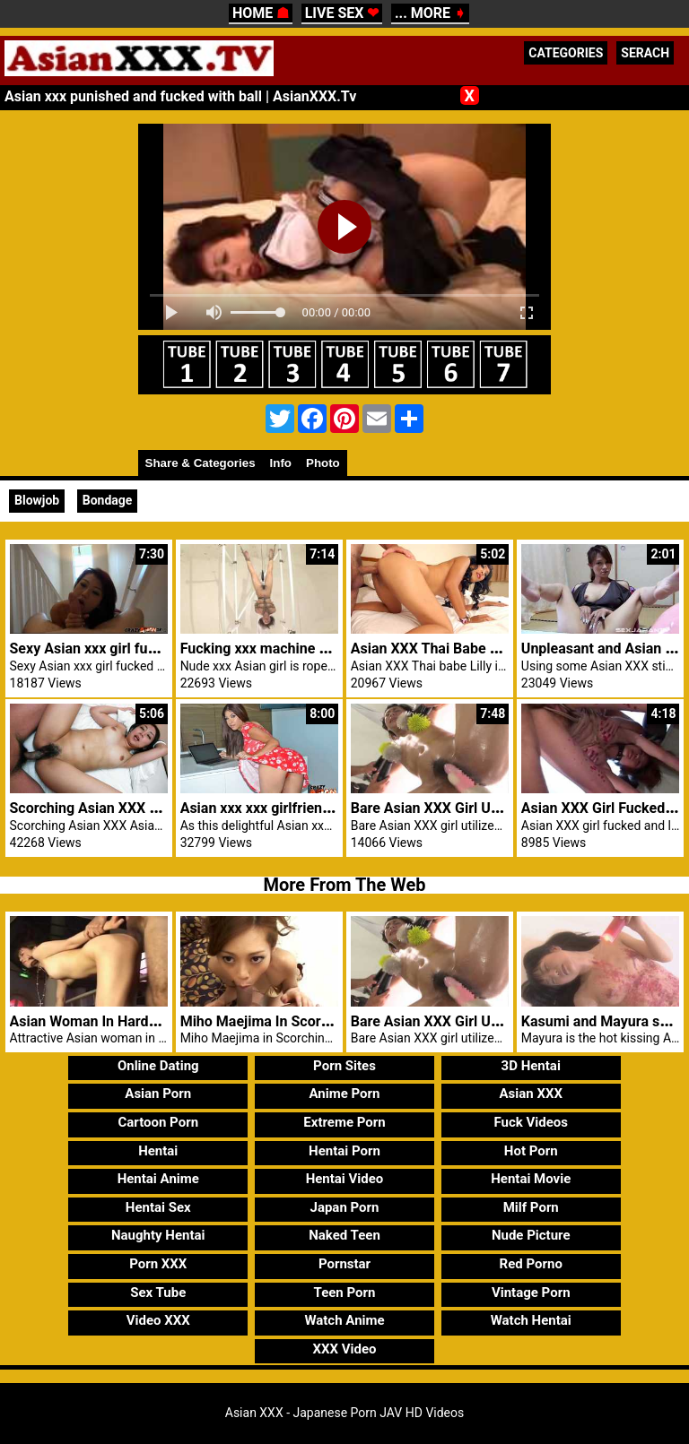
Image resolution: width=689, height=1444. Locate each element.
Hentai (158, 1151)
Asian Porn (158, 1093)
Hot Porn (531, 1151)
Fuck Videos (530, 1122)
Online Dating (158, 1066)
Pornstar (344, 1264)
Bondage (108, 500)
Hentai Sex (158, 1207)
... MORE (430, 13)
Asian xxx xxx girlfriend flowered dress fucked (328, 808)
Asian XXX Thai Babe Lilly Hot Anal (463, 648)
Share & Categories (200, 463)
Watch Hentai (531, 1320)
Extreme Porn (344, 1122)
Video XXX (158, 1320)
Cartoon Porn (158, 1122)
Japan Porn (344, 1207)
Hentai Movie (531, 1179)
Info (281, 463)
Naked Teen (344, 1235)
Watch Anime (344, 1320)
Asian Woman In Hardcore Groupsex (126, 1021)
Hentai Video (345, 1179)
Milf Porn (531, 1207)
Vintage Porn (531, 1292)
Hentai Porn (344, 1151)
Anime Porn (345, 1093)
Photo (323, 463)
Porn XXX (158, 1264)
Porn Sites (344, 1066)
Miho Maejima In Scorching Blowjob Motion (320, 1021)
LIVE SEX (342, 13)
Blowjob (36, 500)
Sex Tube (158, 1292)
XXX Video (344, 1349)
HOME (260, 13)
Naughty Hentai (158, 1235)
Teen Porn (345, 1292)
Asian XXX (530, 1093)
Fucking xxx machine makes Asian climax (314, 648)
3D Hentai (531, 1066)
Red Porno (531, 1264)
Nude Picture (531, 1235)
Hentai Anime (158, 1179)
